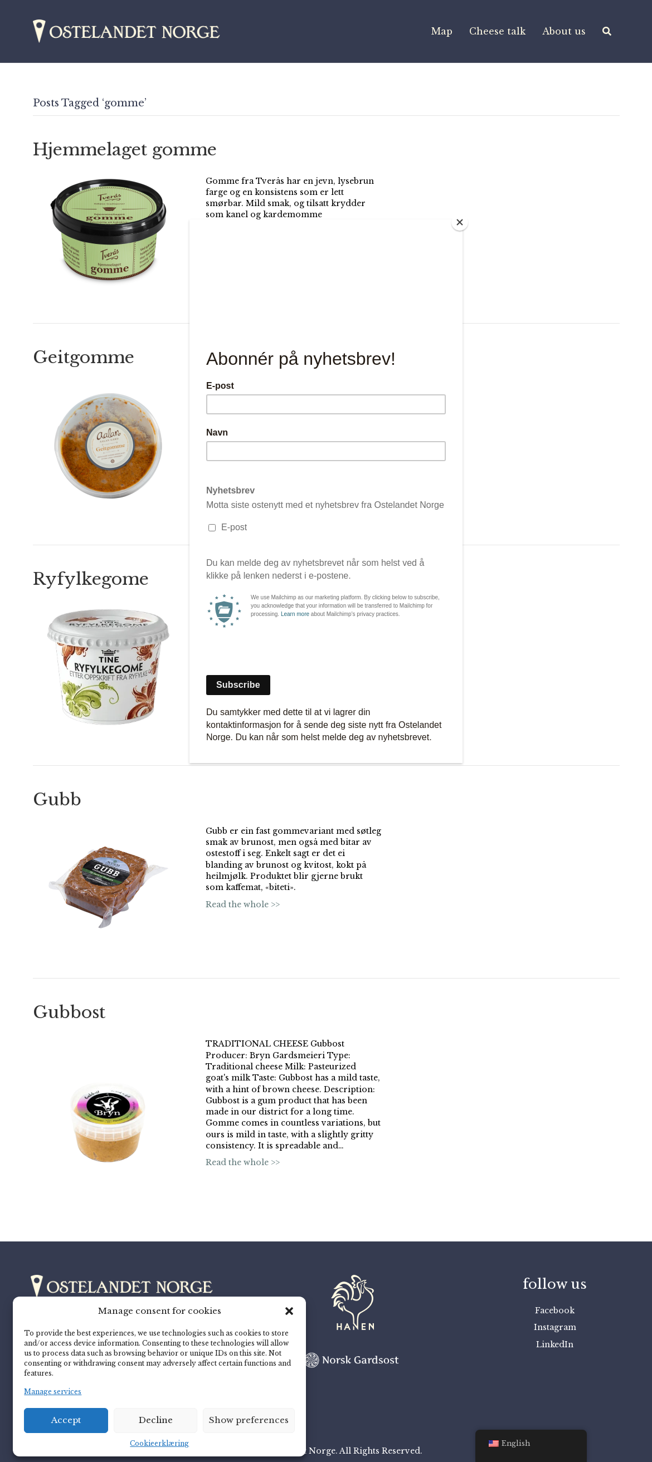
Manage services (52, 1391)
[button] (289, 1311)
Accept (66, 1420)
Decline (156, 1420)
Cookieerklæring (159, 1443)
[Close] (459, 222)
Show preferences (249, 1420)
